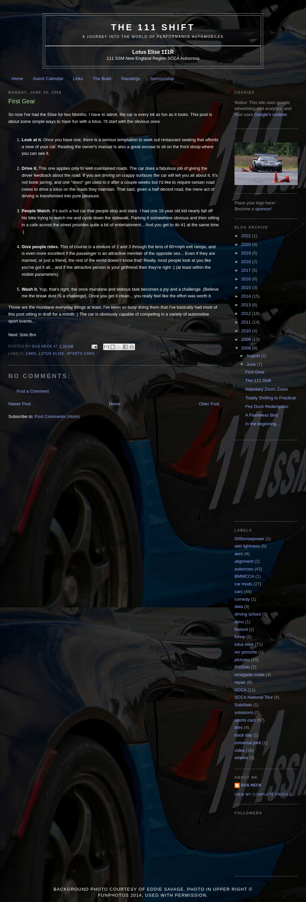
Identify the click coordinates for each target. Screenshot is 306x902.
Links (78, 78)
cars (31, 353)
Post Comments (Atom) (57, 416)
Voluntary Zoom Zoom (266, 389)
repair (239, 682)
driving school (247, 614)
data (238, 606)
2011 (246, 322)
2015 (246, 287)
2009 (246, 339)
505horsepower (249, 538)
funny (239, 636)
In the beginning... (262, 423)
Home (17, 78)
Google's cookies (270, 114)
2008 (246, 348)
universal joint (247, 742)
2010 (246, 330)
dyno (239, 621)
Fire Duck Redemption (266, 406)
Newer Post (19, 403)
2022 (246, 235)
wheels (241, 757)
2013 (246, 304)
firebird (241, 629)
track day (243, 735)
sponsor (262, 208)
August (253, 355)
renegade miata (249, 674)
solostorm (243, 712)
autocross (243, 568)
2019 (246, 253)
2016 (246, 278)
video (239, 750)
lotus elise (51, 353)
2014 (246, 296)
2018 (246, 261)
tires (238, 727)
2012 (246, 313)
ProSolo (242, 666)
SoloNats (243, 704)
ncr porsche (245, 652)
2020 (246, 244)
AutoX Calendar (48, 78)
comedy (242, 599)
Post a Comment (33, 391)
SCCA (240, 689)
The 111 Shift (153, 27)
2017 (246, 270)
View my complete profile (263, 794)
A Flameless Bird (261, 415)
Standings (130, 78)
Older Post (209, 403)
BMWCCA (244, 576)
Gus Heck (251, 785)
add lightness (247, 546)
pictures (242, 659)
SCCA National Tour (253, 697)
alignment (243, 561)
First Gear (254, 371)
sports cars (81, 353)
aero (238, 553)
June (251, 364)
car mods (243, 583)
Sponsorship (162, 78)
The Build (102, 78)
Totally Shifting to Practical (270, 397)
